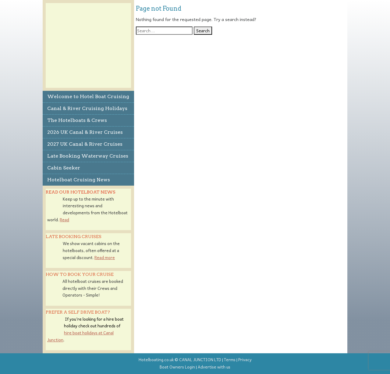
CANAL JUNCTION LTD (200, 359)
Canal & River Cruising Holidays (87, 108)
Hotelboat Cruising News (78, 180)
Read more (104, 257)
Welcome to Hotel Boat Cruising (88, 96)
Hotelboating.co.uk (156, 359)
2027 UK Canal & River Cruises (84, 144)
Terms (230, 359)
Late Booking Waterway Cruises (87, 156)
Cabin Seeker (63, 168)
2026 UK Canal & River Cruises (85, 132)
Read (64, 219)
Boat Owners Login (177, 367)
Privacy (245, 359)
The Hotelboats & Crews (77, 120)
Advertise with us (214, 367)
